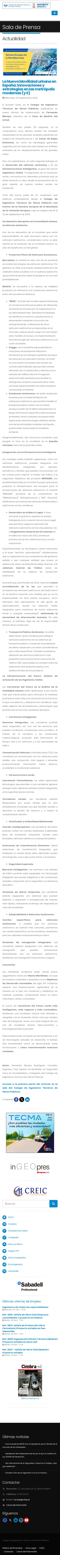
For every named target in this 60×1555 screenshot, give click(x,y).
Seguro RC (13, 1250)
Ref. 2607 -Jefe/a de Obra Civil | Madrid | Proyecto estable (25, 1351)
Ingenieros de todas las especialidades (25, 1307)
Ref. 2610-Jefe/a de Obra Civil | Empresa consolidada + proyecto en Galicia (25, 1316)
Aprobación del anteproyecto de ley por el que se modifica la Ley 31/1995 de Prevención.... (29, 1455)
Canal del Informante (16, 1505)
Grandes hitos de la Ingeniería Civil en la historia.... (26, 1473)
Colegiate (13, 1237)
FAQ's (11, 1217)
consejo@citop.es (21, 1499)
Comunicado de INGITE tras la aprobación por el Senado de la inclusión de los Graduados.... (29, 1445)
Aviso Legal (31, 1548)
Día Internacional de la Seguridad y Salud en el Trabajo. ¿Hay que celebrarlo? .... (29, 1465)
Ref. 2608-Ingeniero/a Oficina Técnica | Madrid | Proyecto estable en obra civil (30, 1341)
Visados (12, 1223)
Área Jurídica (15, 1244)
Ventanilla (13, 1271)
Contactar (8, 1551)
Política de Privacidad (12, 1548)
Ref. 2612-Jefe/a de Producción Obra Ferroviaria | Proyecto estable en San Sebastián (23, 1328)
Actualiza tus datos (18, 1230)
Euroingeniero (15, 1264)
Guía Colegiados (17, 1257)
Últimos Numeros (30, 1398)
